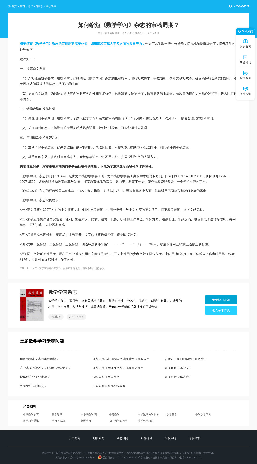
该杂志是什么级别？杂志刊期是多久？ (118, 368)
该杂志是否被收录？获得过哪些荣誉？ (45, 368)
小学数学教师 (146, 420)
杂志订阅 (122, 438)
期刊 (22, 6)
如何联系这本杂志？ (178, 368)
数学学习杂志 (35, 6)
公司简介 (74, 438)
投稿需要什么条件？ (105, 377)
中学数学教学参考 (148, 414)
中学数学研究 (203, 414)
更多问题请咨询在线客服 (108, 386)
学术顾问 (245, 31)
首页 (14, 6)
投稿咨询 (245, 75)
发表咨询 (245, 43)
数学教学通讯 (31, 420)
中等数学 (114, 414)
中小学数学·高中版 (91, 414)
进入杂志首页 (221, 310)
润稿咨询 (245, 90)
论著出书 (194, 438)
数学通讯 (57, 414)
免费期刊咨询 (221, 300)
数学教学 (172, 414)
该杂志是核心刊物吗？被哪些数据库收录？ (121, 359)
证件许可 (146, 438)
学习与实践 (58, 420)
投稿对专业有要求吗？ (35, 377)
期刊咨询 (98, 438)
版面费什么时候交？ (33, 386)
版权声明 (170, 438)
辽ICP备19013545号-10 (82, 457)
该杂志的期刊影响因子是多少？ (186, 359)
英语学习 (86, 420)
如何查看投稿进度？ (178, 377)
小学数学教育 (31, 414)
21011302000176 (126, 457)
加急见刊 (245, 59)
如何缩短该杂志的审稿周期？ (39, 359)
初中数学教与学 (118, 420)
